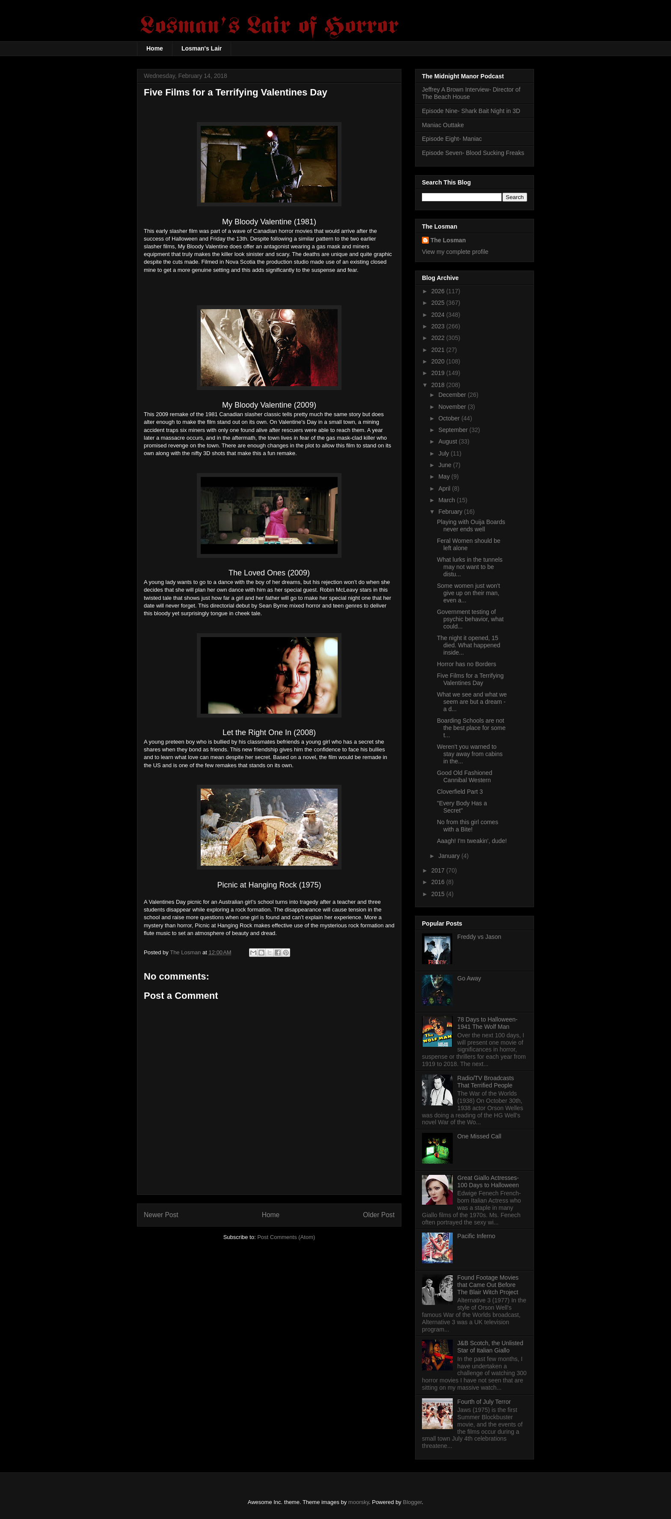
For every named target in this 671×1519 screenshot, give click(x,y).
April (445, 488)
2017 (438, 870)
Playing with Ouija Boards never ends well (471, 525)
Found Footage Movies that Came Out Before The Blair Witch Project (488, 1285)
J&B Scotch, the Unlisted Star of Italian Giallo (490, 1347)
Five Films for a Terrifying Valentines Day (470, 679)
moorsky (358, 1502)
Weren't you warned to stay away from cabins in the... (470, 754)
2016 (438, 882)
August (448, 441)
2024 (438, 314)
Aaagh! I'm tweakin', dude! (472, 840)
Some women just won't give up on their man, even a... (468, 593)
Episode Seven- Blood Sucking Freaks (473, 152)
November (452, 406)
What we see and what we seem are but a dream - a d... (472, 701)
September (453, 429)
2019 (438, 372)
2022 (438, 337)
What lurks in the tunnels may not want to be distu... (469, 567)
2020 (438, 361)
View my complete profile (455, 251)
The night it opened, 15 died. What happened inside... (468, 645)
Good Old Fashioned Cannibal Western (464, 776)
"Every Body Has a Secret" (462, 807)
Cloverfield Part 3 (460, 791)
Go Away (469, 978)
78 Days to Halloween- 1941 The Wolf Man (487, 1023)
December (452, 394)
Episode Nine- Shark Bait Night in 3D (471, 110)
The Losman (448, 240)
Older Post (379, 1214)
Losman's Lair (201, 48)
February (451, 511)
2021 (438, 349)
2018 (438, 384)
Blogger (412, 1502)
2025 (438, 302)
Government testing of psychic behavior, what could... (470, 619)
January (449, 855)
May (444, 476)
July (444, 453)
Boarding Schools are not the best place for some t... (471, 728)
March (447, 500)
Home (154, 48)
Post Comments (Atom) (286, 1237)
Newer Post (161, 1214)
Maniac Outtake (443, 125)
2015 (438, 894)
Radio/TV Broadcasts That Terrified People (485, 1082)
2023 (438, 326)
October (449, 418)
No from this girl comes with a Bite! (467, 826)
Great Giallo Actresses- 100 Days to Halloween (488, 1181)
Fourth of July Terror (484, 1401)
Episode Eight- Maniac (452, 138)
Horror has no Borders (466, 664)
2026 (438, 291)
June (445, 465)
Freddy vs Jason (479, 936)
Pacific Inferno (476, 1236)
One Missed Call (479, 1136)
